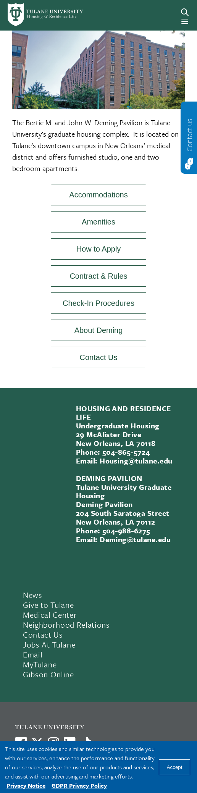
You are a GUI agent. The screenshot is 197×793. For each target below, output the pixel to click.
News (32, 595)
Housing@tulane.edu (136, 460)
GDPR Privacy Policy (79, 785)
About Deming (98, 330)
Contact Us (99, 357)
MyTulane (40, 664)
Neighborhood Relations (66, 624)
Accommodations (98, 195)
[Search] (184, 12)
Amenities (98, 222)
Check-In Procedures (98, 303)
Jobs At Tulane (49, 644)
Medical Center (50, 614)
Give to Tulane (48, 604)
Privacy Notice (25, 785)
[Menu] (184, 21)
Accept (174, 767)
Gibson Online (48, 674)
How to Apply (98, 249)
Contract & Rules (98, 276)
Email (32, 654)
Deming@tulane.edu (135, 539)
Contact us (189, 134)
